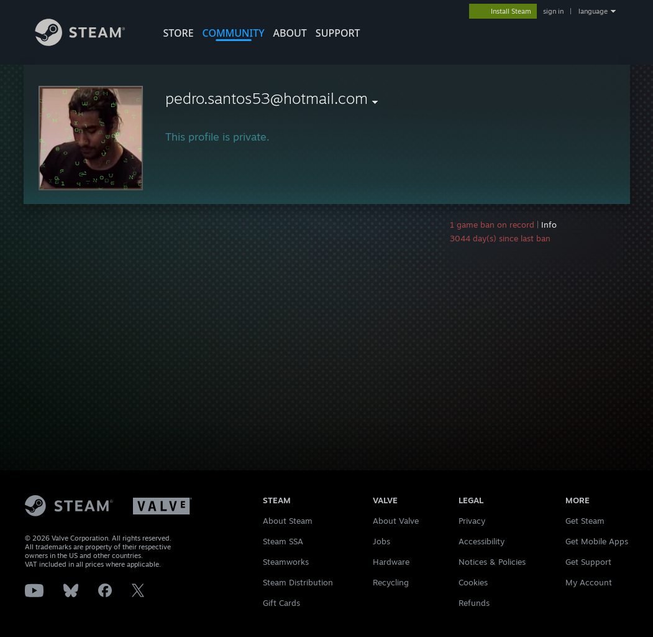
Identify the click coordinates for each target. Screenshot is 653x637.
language (593, 11)
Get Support (588, 562)
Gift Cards (281, 603)
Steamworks (286, 562)
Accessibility (482, 541)
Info (549, 225)
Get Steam (585, 521)
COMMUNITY (234, 33)
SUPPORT (338, 33)
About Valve (396, 521)
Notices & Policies (492, 562)
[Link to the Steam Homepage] (89, 42)
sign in (553, 11)
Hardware (391, 562)
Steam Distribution (298, 582)
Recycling (391, 582)
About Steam (288, 521)
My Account (588, 582)
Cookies (473, 582)
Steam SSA (283, 541)
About (290, 33)
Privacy (472, 521)
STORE (178, 33)
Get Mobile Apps (596, 541)
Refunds (474, 603)
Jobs (381, 541)
